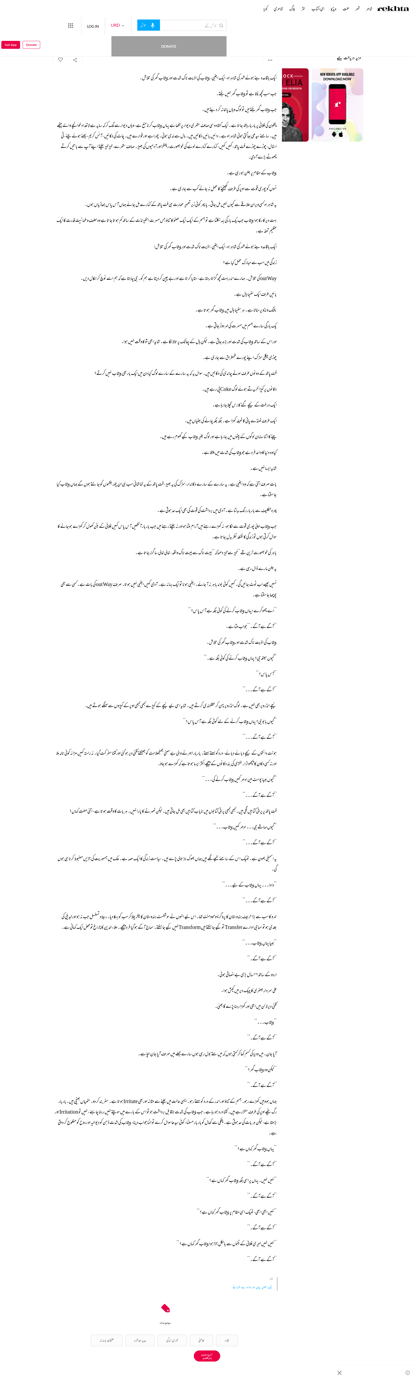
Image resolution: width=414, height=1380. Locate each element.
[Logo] (393, 9)
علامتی (201, 1340)
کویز (265, 9)
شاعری (278, 9)
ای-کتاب (318, 9)
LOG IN (112, 25)
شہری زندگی (172, 1340)
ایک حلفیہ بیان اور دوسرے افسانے (252, 1287)
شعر (357, 9)
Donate (62, 25)
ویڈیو (333, 9)
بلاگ (292, 9)
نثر (303, 9)
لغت (346, 9)
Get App (11, 25)
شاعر (369, 9)
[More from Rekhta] (90, 25)
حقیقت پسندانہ (107, 1340)
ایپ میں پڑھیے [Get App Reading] (207, 1355)
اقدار (227, 1340)
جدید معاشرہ (140, 1340)
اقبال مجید (273, 39)
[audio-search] (168, 25)
